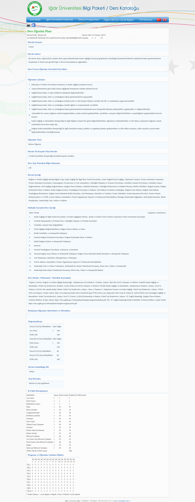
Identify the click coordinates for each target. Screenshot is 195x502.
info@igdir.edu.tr (124, 501)
